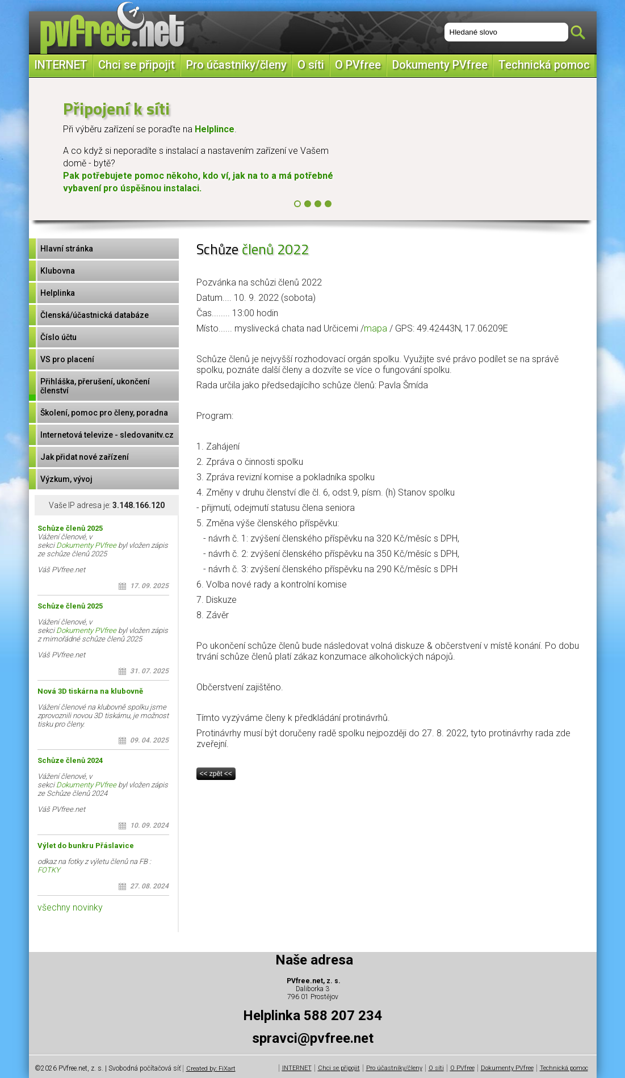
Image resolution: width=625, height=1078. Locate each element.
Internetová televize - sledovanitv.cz (107, 434)
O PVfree (358, 65)
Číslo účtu (58, 337)
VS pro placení (67, 359)
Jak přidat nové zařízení (84, 457)
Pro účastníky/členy (236, 65)
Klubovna (57, 270)
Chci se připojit (136, 65)
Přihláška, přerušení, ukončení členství (95, 386)
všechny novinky (70, 907)
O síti (310, 65)
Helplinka (57, 292)
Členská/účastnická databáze (94, 315)
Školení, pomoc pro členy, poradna (104, 412)
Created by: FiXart (211, 1068)
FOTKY (48, 870)
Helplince (214, 129)
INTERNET (60, 65)
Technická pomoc (544, 65)
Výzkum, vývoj (66, 479)
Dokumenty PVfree (440, 65)
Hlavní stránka (66, 248)
